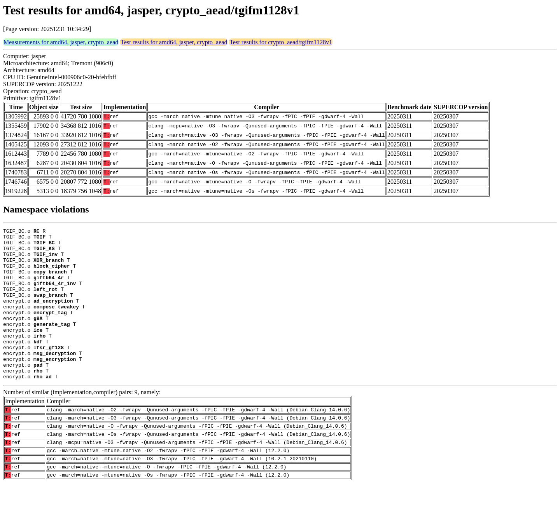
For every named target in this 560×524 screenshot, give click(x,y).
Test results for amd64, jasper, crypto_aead (174, 42)
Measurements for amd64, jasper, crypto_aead (61, 42)
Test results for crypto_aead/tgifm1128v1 (280, 42)
